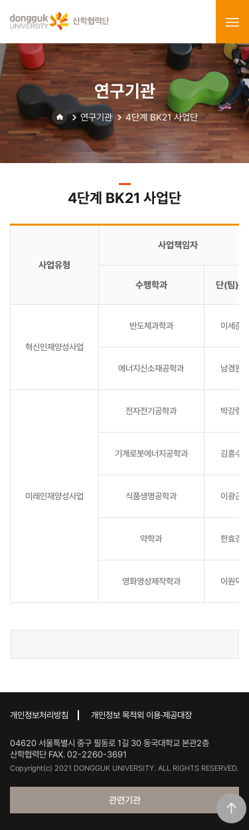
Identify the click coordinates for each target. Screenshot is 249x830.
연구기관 (96, 117)
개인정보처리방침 (39, 715)
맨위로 (231, 808)
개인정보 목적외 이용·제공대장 (141, 715)
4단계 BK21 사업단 (161, 117)
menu (232, 22)
